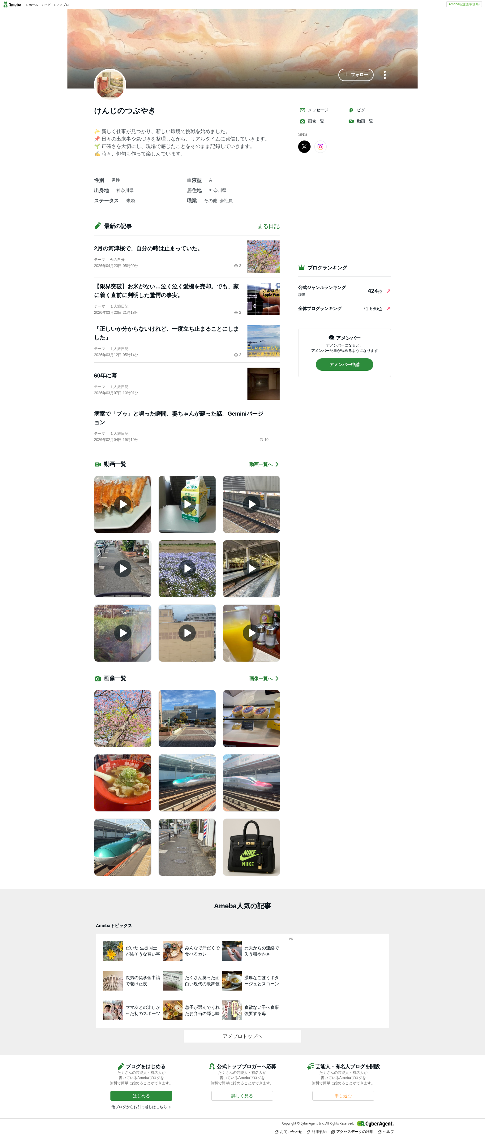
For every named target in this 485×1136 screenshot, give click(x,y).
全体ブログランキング (319, 308)
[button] (356, 75)
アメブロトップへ (242, 1036)
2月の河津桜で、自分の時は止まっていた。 (148, 248)
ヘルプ (386, 1131)
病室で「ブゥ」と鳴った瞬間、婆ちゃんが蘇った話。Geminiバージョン (178, 418)
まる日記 (268, 226)
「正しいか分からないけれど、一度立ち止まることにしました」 (166, 333)
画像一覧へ (264, 678)
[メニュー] (385, 75)
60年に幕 (105, 376)
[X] (304, 146)
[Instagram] (320, 146)
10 (264, 440)
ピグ (356, 110)
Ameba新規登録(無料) (464, 4)
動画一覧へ (264, 464)
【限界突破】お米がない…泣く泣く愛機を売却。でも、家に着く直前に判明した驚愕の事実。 (166, 290)
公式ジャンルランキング (322, 287)
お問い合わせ (288, 1131)
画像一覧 (311, 121)
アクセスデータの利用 (352, 1131)
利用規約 (317, 1131)
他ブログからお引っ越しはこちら (139, 1107)
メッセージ (313, 110)
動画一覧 (360, 121)
